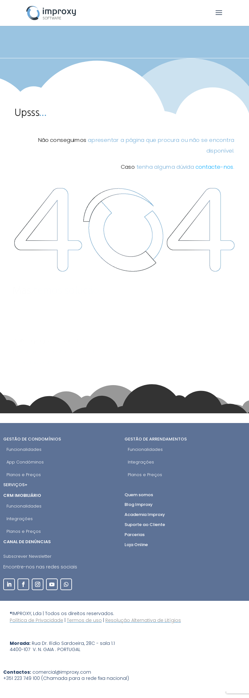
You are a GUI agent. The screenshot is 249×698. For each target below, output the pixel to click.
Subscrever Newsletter (27, 556)
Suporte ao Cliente (144, 524)
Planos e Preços (23, 475)
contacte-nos (218, 168)
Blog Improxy (138, 504)
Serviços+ (15, 485)
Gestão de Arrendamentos (155, 439)
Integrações (141, 462)
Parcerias (134, 535)
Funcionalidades (24, 449)
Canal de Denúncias (27, 542)
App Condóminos (25, 462)
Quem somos (138, 495)
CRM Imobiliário (22, 495)
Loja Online (136, 545)
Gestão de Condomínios (32, 439)
